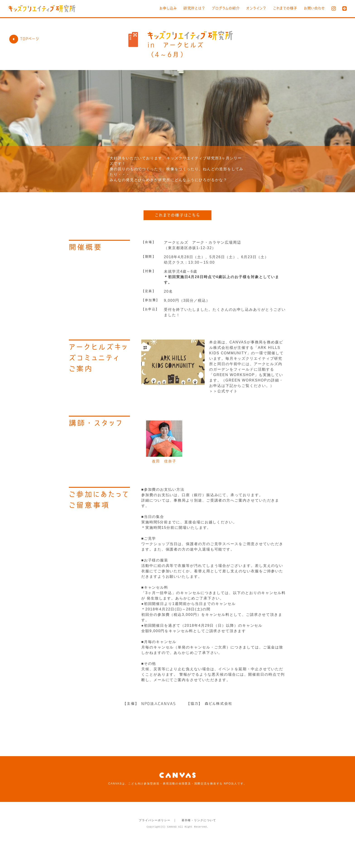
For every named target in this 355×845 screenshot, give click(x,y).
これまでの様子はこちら (177, 215)
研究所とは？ (186, 8)
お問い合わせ (313, 8)
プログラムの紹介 (219, 8)
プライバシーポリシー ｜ (158, 820)
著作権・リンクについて (199, 820)
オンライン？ (252, 8)
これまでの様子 (282, 8)
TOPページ (24, 39)
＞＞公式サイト (223, 391)
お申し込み (158, 8)
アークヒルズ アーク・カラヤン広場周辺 (202, 242)
